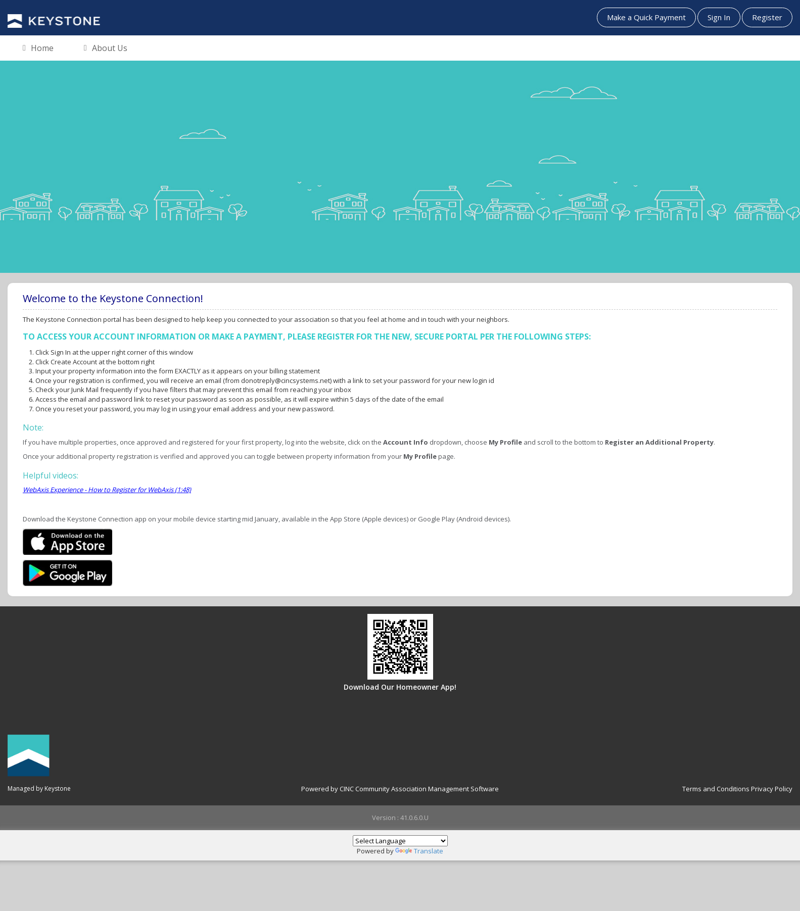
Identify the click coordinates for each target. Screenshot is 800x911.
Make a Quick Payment (646, 17)
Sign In (719, 17)
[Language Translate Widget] (400, 840)
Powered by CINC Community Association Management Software (400, 788)
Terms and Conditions (715, 788)
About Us (105, 48)
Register (767, 17)
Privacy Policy (771, 788)
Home (38, 48)
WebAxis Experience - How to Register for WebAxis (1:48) (107, 489)
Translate (419, 850)
